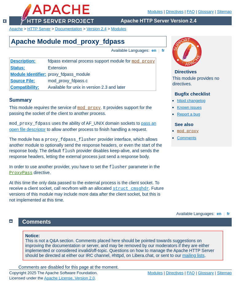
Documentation (68, 28)
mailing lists (193, 255)
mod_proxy (143, 61)
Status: (17, 67)
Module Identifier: (28, 74)
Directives (174, 11)
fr (163, 50)
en (154, 50)
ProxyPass (21, 172)
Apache (16, 28)
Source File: (22, 80)
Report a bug (188, 114)
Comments (186, 138)
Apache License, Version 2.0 (69, 278)
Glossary (206, 11)
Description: (23, 61)
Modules (155, 11)
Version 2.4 (97, 28)
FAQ (191, 11)
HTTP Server (39, 28)
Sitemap (224, 11)
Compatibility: (24, 87)
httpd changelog (191, 100)
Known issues (189, 107)
